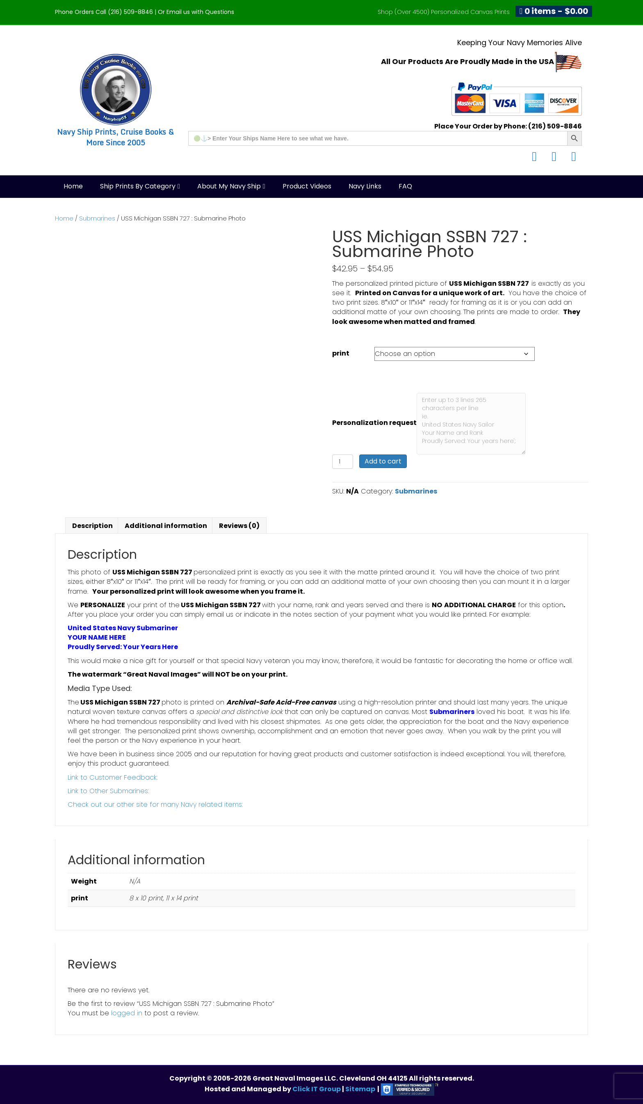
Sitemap (360, 1089)
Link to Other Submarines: (108, 791)
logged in (126, 1013)
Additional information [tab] (166, 525)
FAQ (405, 186)
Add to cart (383, 461)
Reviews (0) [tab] (239, 525)
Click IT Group (317, 1089)
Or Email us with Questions (196, 12)
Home (73, 186)
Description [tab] (92, 525)
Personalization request (374, 422)
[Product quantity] (342, 461)
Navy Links (365, 186)
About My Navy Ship (229, 186)
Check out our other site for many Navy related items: (155, 804)
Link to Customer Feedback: (112, 777)
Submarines (97, 218)
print (340, 353)
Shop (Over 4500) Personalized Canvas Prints (444, 12)
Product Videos (307, 186)
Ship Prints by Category (138, 186)
